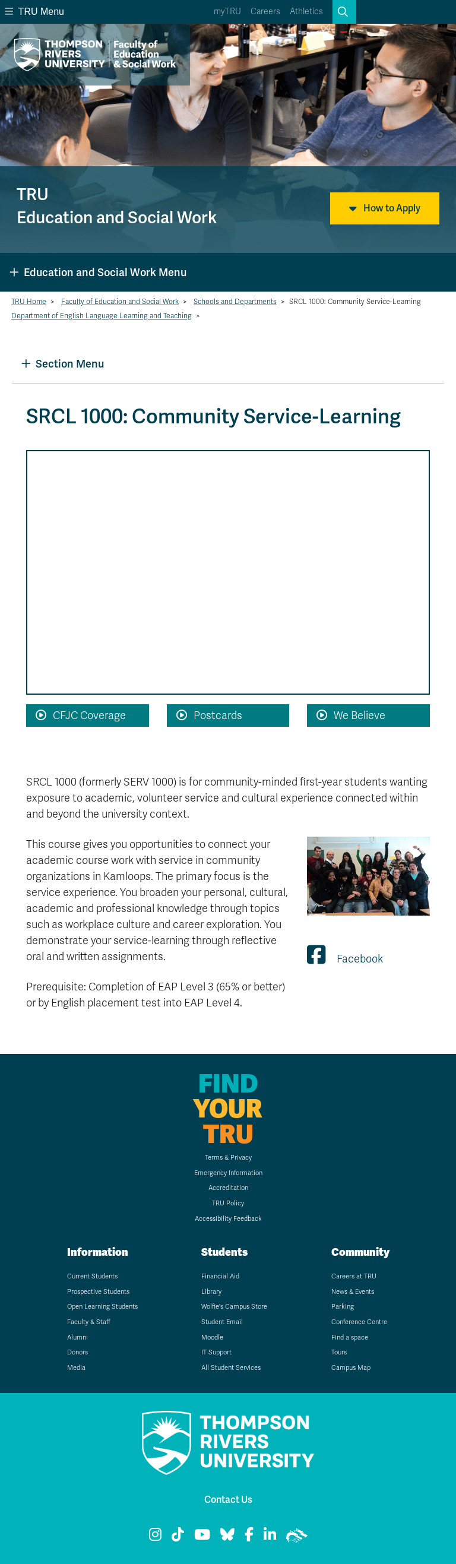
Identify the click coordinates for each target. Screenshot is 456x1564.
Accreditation (228, 1188)
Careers (265, 12)
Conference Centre (359, 1322)
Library (211, 1292)
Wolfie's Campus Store (234, 1306)
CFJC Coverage (81, 715)
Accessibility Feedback (228, 1219)
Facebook (345, 958)
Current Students (92, 1276)
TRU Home (28, 301)
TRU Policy (228, 1203)
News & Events (352, 1292)
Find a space (349, 1337)
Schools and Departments (235, 301)
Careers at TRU (353, 1276)
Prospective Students (98, 1292)
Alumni (77, 1337)
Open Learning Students (102, 1306)
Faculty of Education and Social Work (120, 301)
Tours (339, 1352)
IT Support (216, 1352)
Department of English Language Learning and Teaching (101, 316)
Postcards (209, 715)
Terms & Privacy (228, 1157)
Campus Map (350, 1368)
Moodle (212, 1337)
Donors (77, 1352)
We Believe (350, 715)
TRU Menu (34, 12)
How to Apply (384, 208)
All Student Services (231, 1368)
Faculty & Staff (88, 1322)
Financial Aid (220, 1276)
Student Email (222, 1322)
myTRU (227, 12)
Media (76, 1368)
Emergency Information (228, 1173)
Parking (342, 1306)
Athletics (306, 12)
